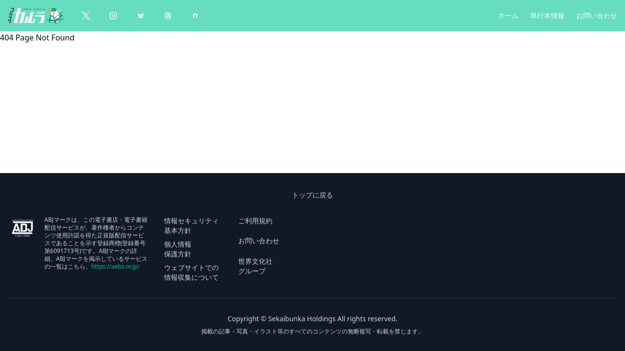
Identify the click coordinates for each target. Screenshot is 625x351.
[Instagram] (113, 15)
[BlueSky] (140, 15)
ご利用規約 (255, 220)
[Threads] (168, 15)
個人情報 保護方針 (177, 248)
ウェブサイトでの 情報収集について (191, 272)
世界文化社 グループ (255, 265)
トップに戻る (312, 194)
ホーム (508, 15)
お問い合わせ (596, 15)
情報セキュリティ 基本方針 (191, 225)
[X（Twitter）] (86, 15)
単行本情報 (547, 15)
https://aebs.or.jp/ (115, 266)
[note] (195, 15)
